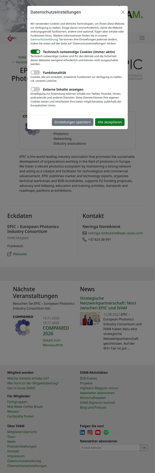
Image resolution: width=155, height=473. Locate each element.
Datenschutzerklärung (44, 39)
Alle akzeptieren (110, 122)
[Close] (123, 12)
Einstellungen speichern (72, 122)
